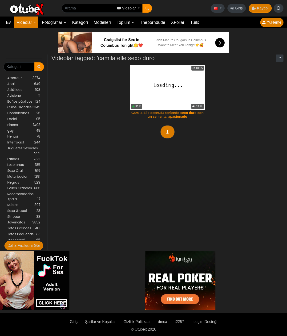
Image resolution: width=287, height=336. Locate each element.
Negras (23, 182)
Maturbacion (23, 176)
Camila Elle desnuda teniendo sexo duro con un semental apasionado (167, 114)
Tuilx (194, 22)
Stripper (23, 216)
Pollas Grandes (23, 188)
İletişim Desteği (204, 322)
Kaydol (260, 8)
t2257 (179, 322)
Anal (23, 83)
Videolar (26, 22)
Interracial (23, 142)
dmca (162, 322)
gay (23, 130)
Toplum (125, 22)
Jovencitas (23, 222)
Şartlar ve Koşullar (100, 322)
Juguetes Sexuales (23, 151)
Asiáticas (23, 89)
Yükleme (271, 22)
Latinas (23, 159)
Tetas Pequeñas (23, 234)
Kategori (80, 22)
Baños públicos (23, 101)
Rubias (23, 204)
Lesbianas (23, 164)
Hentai (23, 136)
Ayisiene (23, 95)
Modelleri (102, 22)
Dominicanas (23, 113)
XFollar (177, 22)
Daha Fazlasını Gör (24, 246)
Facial (23, 119)
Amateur (23, 78)
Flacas (23, 124)
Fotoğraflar (54, 22)
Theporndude (152, 22)
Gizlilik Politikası (136, 322)
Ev (8, 22)
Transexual (23, 240)
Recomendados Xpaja (23, 197)
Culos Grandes (23, 107)
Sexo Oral (23, 170)
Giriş (236, 8)
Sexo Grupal (23, 210)
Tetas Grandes (23, 228)
